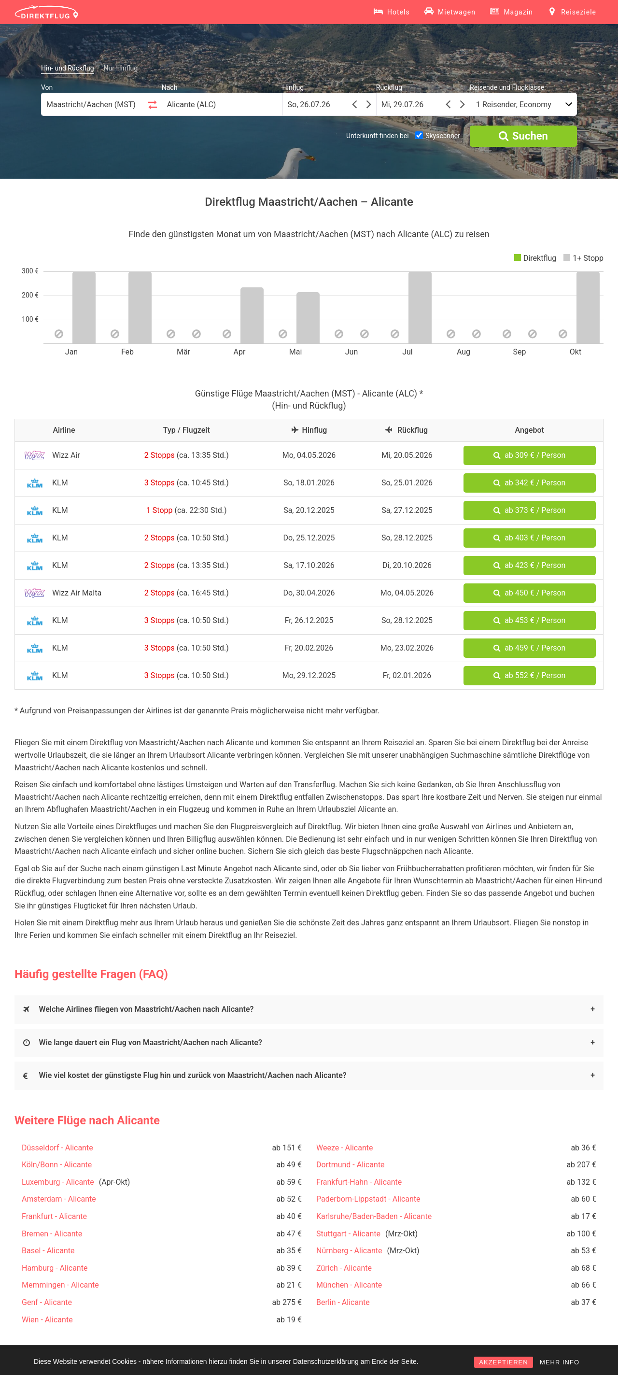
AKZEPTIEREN (503, 1362)
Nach (170, 87)
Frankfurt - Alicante (54, 1216)
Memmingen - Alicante (60, 1285)
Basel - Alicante (48, 1250)
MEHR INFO (559, 1362)
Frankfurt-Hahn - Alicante (359, 1182)
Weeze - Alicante (344, 1147)
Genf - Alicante (47, 1302)
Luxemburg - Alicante (58, 1182)
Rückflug (389, 87)
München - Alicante (349, 1285)
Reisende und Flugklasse (507, 87)
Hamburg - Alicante (54, 1268)
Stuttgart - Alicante (348, 1233)
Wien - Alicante (47, 1319)
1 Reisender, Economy (513, 104)
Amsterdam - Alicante (59, 1199)
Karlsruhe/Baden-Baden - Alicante (374, 1216)
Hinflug (293, 87)
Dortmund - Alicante (350, 1164)
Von (47, 87)
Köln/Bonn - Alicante (57, 1164)
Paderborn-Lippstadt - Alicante (368, 1199)
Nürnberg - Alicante (349, 1250)
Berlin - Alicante (343, 1302)
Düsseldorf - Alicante (57, 1147)
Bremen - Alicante (52, 1233)
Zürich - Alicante (344, 1268)
